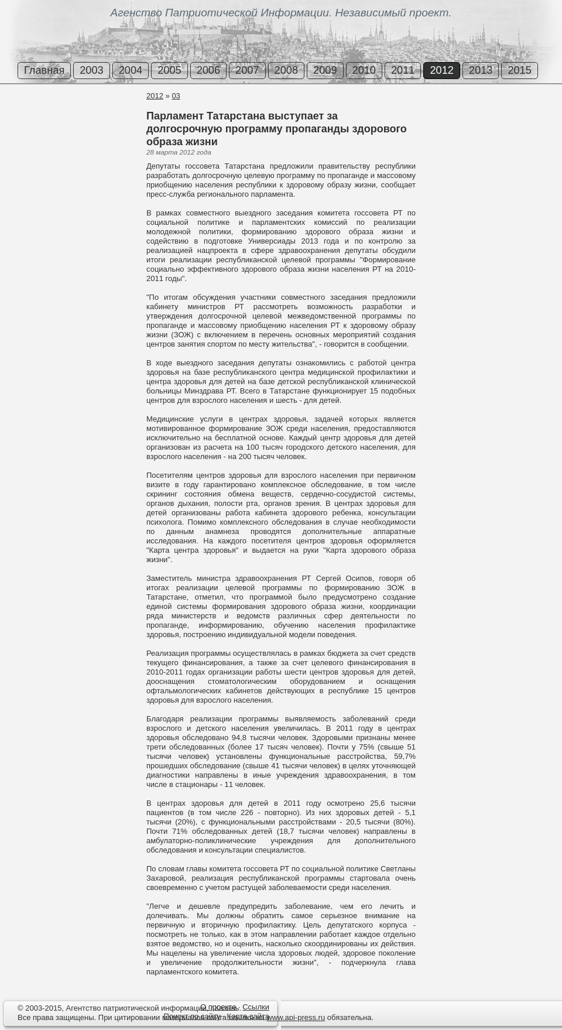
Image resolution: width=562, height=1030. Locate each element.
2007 (247, 70)
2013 (480, 70)
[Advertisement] (70, 134)
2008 (286, 70)
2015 (519, 70)
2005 (169, 70)
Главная (44, 70)
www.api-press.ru (295, 1017)
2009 (325, 70)
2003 (91, 70)
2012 (441, 70)
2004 (130, 70)
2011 (402, 70)
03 (176, 95)
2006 (208, 70)
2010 (364, 70)
